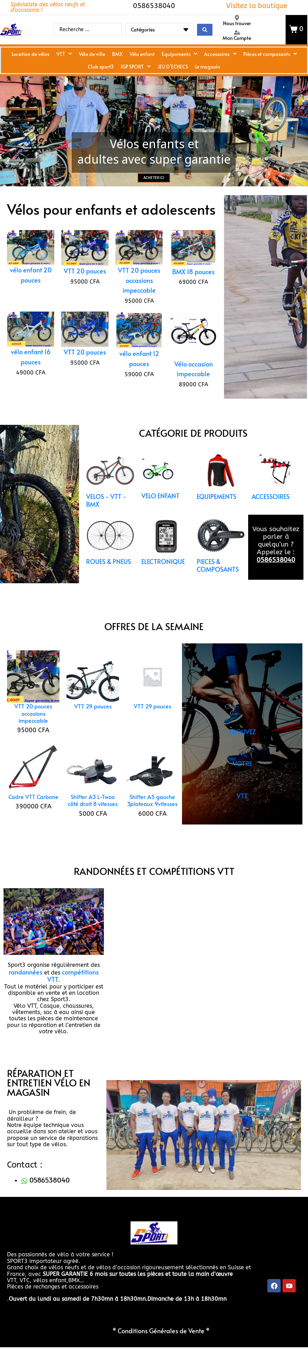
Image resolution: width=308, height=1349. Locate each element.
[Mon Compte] (237, 32)
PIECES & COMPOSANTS (218, 578)
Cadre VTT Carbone (33, 809)
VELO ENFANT (160, 509)
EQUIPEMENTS (216, 509)
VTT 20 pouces (85, 284)
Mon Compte (237, 38)
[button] (11, 934)
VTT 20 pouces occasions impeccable (139, 293)
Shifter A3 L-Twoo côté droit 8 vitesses (93, 813)
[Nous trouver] (237, 18)
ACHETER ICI (154, 191)
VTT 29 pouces (93, 719)
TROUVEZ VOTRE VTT (242, 777)
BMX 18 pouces (193, 284)
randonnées (25, 984)
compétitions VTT (73, 988)
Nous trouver (237, 23)
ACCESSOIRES (270, 509)
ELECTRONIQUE (163, 574)
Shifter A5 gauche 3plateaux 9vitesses (152, 813)
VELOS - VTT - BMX (106, 513)
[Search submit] (204, 30)
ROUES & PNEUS (108, 574)
